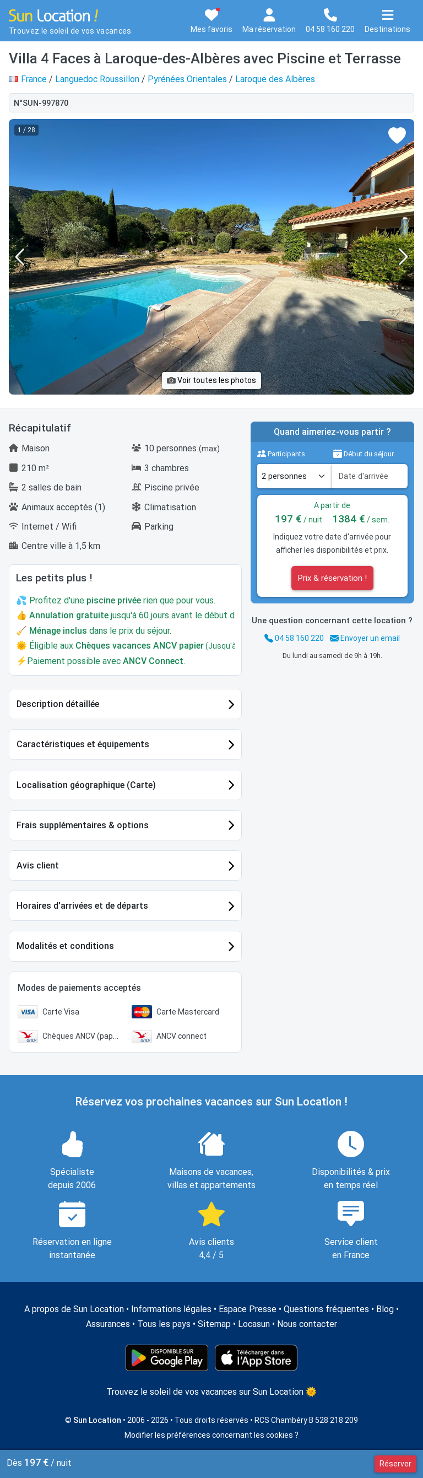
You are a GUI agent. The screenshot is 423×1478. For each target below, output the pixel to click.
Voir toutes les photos (211, 380)
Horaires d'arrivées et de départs (82, 905)
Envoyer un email (365, 638)
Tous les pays (164, 1324)
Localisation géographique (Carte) (86, 785)
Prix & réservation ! (332, 578)
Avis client (38, 865)
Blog (385, 1309)
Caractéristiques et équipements (83, 744)
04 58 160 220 (294, 638)
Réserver (395, 1463)
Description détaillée (58, 704)
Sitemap (214, 1324)
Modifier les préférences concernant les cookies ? (211, 1435)
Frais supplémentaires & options (83, 825)
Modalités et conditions (65, 946)
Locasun (254, 1324)
